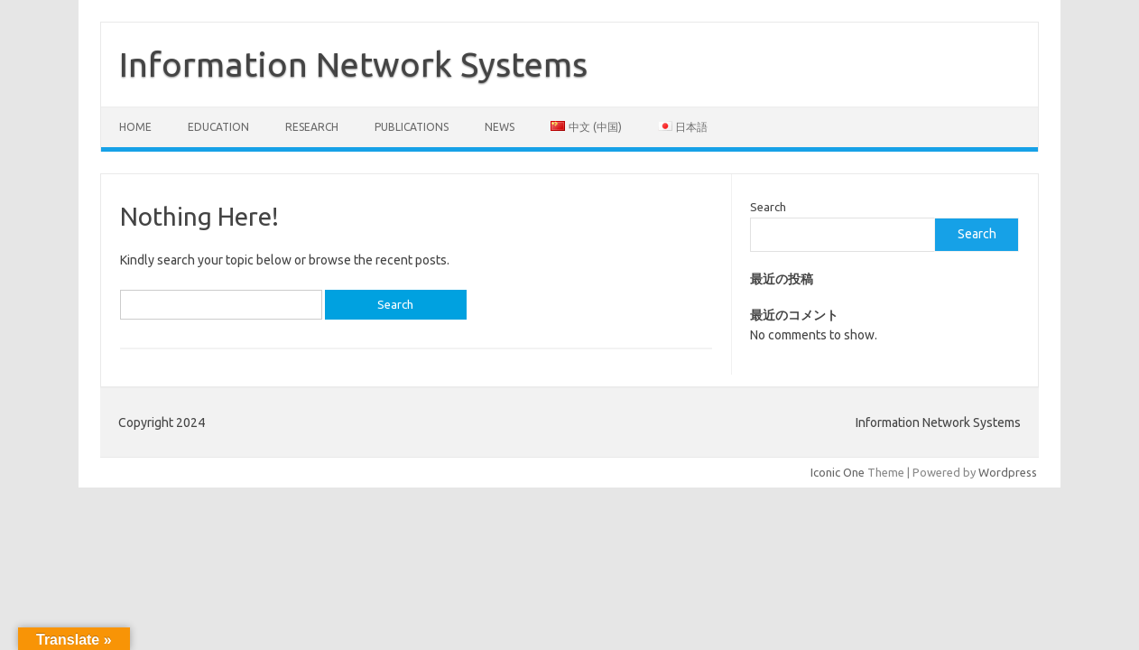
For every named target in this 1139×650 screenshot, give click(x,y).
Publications (412, 127)
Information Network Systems (353, 64)
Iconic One (837, 472)
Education (218, 127)
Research (311, 127)
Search (768, 206)
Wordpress (1007, 472)
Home (135, 127)
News (499, 127)
